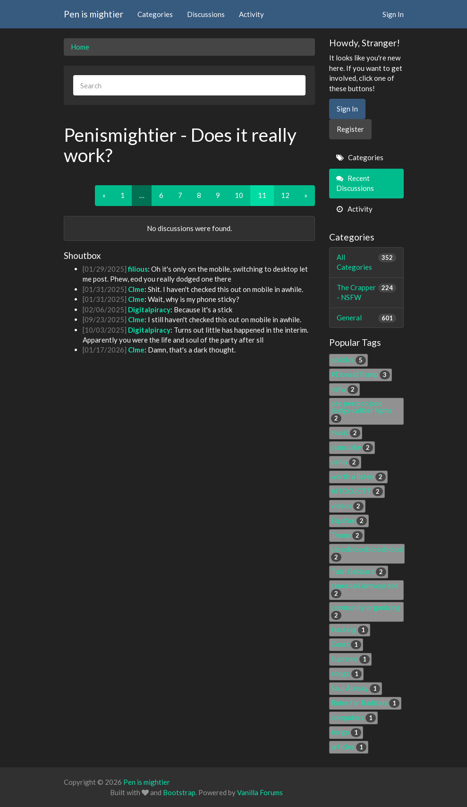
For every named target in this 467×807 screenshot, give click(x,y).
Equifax (349, 520)
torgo (346, 732)
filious (138, 269)
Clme (136, 289)
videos (347, 505)
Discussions (206, 14)
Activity (251, 14)
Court (346, 644)
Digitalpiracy (149, 309)
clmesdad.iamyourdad (364, 589)
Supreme (350, 658)
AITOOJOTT (357, 491)
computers (353, 717)
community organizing (365, 611)
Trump (347, 535)
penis (345, 461)
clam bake (352, 447)
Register (350, 129)
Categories (155, 14)
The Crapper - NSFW (366, 292)
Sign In (393, 14)
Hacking (349, 629)
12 (285, 195)
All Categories (366, 261)
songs (346, 673)
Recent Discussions (355, 183)
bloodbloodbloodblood (367, 553)
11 (262, 195)
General (366, 318)
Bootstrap (179, 792)
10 (239, 195)
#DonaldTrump (360, 374)
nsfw (344, 389)
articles (348, 746)
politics (348, 359)
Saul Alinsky (355, 688)
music (345, 432)
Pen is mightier (93, 14)
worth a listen (358, 476)
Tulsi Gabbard (358, 571)
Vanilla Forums (260, 792)
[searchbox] (189, 85)
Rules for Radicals (365, 702)
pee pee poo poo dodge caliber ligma (361, 410)
